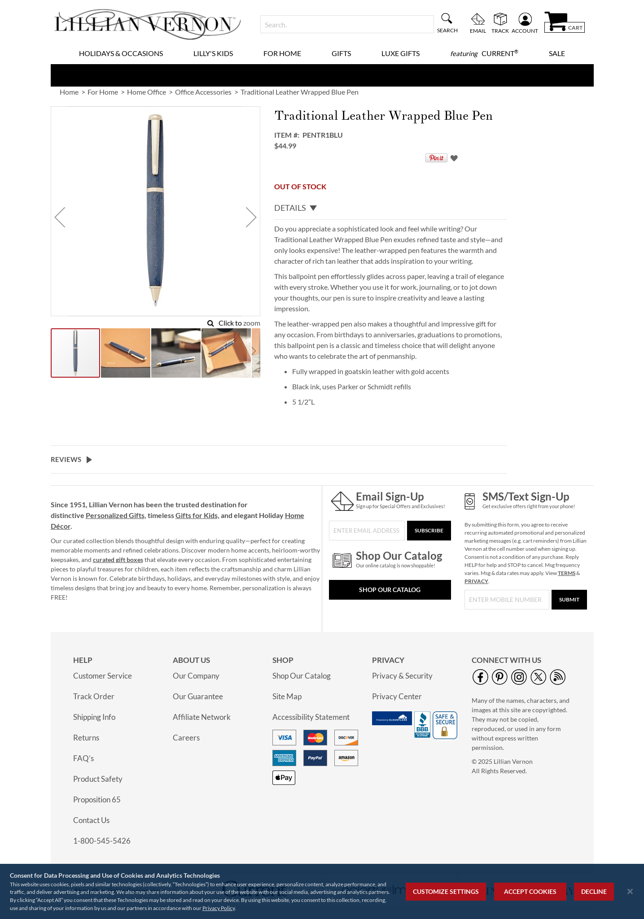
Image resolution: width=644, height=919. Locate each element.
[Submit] (569, 600)
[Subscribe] (429, 530)
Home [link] (69, 91)
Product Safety (98, 779)
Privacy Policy (218, 908)
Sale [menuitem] (557, 53)
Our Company (196, 675)
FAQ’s (83, 758)
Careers (186, 737)
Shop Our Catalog (390, 589)
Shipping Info (94, 717)
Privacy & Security (402, 675)
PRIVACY (476, 581)
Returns (86, 737)
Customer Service (102, 675)
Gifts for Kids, (197, 515)
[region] (322, 891)
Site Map (287, 696)
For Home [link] (103, 91)
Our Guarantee (198, 696)
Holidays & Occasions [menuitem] (121, 53)
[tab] (390, 208)
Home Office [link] (146, 91)
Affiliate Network (202, 717)
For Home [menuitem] (282, 53)
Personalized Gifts (115, 515)
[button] (60, 216)
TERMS (566, 573)
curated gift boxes (118, 559)
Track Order (93, 696)
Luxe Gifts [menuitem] (400, 53)
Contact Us (91, 820)
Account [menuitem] (525, 30)
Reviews (66, 459)
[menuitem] (484, 53)
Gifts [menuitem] (341, 53)
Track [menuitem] (500, 30)
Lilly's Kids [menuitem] (213, 53)
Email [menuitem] (478, 30)
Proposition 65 (97, 799)
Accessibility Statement (311, 717)
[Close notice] (630, 891)
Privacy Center (397, 696)
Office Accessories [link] (203, 91)
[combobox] (347, 24)
